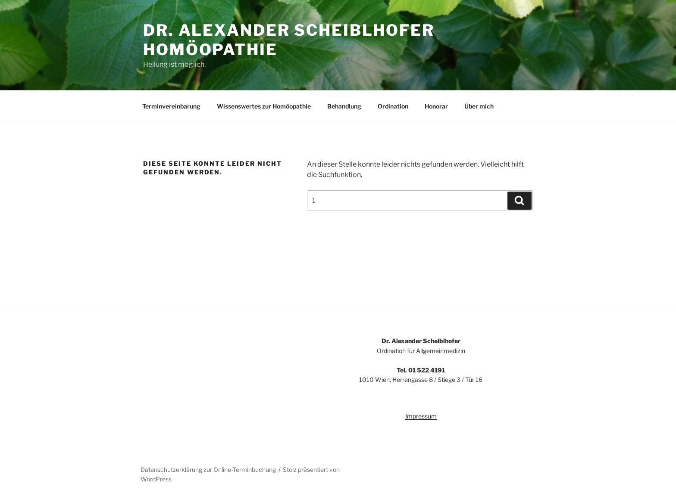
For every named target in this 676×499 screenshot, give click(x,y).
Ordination (393, 106)
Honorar (436, 106)
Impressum (421, 416)
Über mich (479, 106)
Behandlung (344, 106)
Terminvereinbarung (171, 106)
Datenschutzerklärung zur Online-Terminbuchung (208, 469)
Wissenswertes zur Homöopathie (264, 106)
